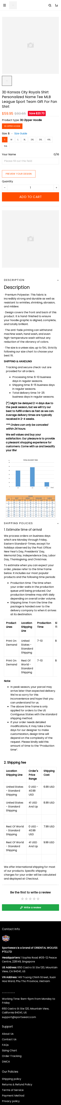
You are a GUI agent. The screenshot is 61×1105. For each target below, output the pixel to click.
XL (25, 139)
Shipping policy (11, 1082)
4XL (49, 139)
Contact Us (9, 1043)
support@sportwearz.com (19, 1021)
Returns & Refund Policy (17, 1088)
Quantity (7, 181)
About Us (8, 1037)
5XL (5, 146)
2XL (32, 139)
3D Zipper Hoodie (31, 120)
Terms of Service (13, 1094)
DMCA (6, 1065)
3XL (40, 139)
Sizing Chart (9, 1054)
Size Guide (20, 133)
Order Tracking (11, 1060)
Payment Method (13, 1099)
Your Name (9, 154)
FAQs (5, 1048)
